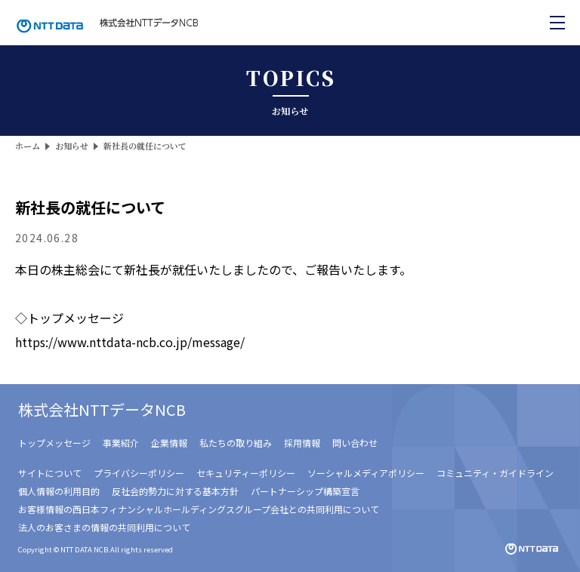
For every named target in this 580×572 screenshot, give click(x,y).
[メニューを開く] (557, 22)
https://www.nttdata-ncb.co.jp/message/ (130, 342)
